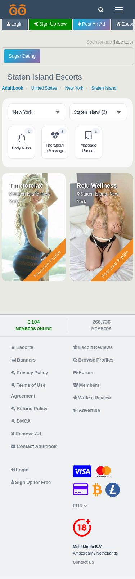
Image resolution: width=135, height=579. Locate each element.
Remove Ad (26, 433)
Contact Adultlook (34, 446)
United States (44, 88)
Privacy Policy (29, 372)
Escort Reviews (93, 347)
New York (74, 88)
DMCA (21, 421)
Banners (23, 360)
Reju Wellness (97, 185)
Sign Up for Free (31, 482)
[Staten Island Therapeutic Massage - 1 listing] (54, 142)
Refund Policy (29, 408)
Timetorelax (25, 185)
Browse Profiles (93, 360)
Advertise (86, 410)
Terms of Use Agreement (28, 390)
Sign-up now (50, 24)
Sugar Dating (22, 56)
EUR (80, 505)
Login (15, 24)
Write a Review (92, 397)
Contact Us (83, 562)
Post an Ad (91, 24)
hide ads (123, 42)
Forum (83, 372)
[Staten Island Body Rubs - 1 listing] (21, 142)
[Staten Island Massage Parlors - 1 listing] (88, 142)
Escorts (22, 347)
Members (86, 385)
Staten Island (104, 88)
